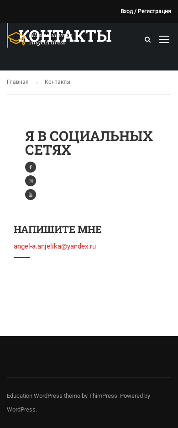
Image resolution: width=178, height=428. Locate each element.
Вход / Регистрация (145, 11)
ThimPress (103, 395)
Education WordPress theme (43, 395)
